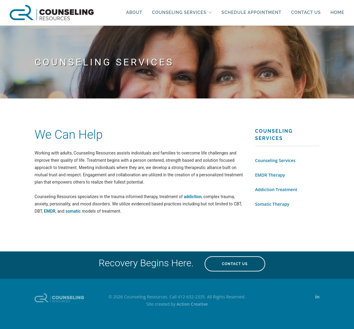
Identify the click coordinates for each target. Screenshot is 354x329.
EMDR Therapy (270, 175)
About (134, 12)
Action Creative (192, 304)
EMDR (49, 211)
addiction (192, 196)
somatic (73, 211)
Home (337, 12)
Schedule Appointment (252, 12)
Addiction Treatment (276, 189)
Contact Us (306, 12)
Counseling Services (179, 12)
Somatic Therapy (272, 204)
